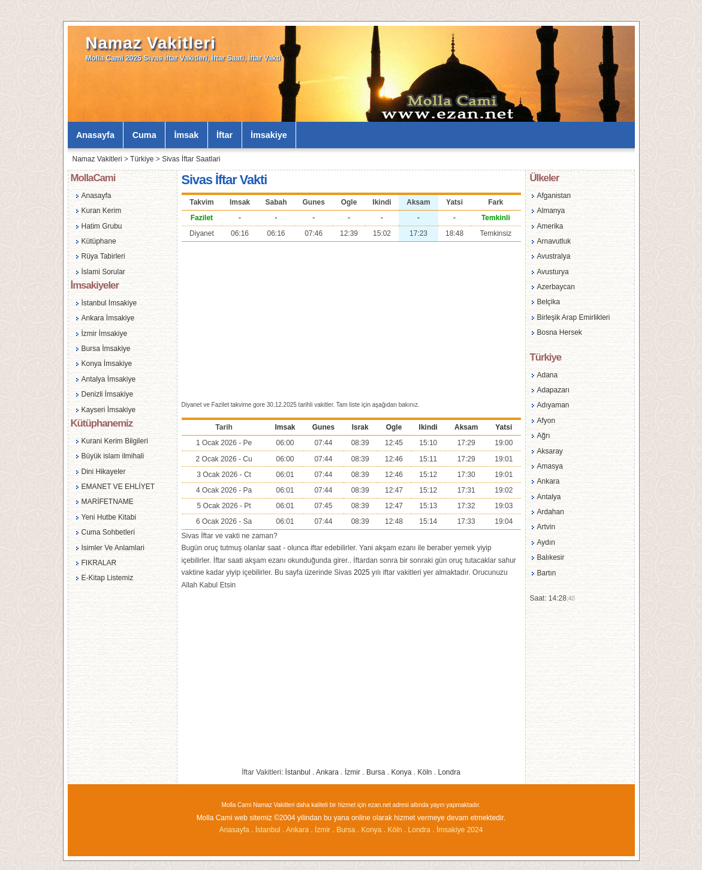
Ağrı (543, 435)
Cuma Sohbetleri (108, 532)
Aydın (546, 542)
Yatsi (503, 427)
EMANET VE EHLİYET (118, 486)
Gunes (323, 427)
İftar (224, 135)
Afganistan (554, 195)
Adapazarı (553, 390)
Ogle (394, 427)
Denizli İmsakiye (108, 394)
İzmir (352, 772)
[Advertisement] (351, 320)
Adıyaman (553, 405)
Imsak (285, 427)
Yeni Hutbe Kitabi (109, 517)
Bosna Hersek (559, 332)
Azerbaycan (556, 287)
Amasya (550, 466)
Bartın (546, 573)
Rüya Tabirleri (103, 256)
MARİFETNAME (108, 501)
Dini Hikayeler (104, 471)
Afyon (546, 420)
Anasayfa (95, 135)
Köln (424, 772)
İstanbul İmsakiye (109, 303)
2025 (362, 572)
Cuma (144, 135)
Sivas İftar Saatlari (191, 159)
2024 (475, 830)
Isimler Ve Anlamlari (113, 548)
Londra (449, 772)
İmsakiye (269, 135)
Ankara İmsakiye (108, 318)
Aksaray (550, 451)
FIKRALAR (99, 563)
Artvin (546, 527)
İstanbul (298, 772)
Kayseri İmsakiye (109, 410)
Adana (547, 375)
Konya (401, 772)
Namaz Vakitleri (151, 43)
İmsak (186, 135)
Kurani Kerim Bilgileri (115, 441)
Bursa (375, 772)
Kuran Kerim (102, 210)
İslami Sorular (103, 272)
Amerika (550, 226)
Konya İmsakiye (107, 363)
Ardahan (550, 512)
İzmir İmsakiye (105, 333)
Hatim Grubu (102, 226)
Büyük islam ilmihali (113, 456)
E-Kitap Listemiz (108, 578)
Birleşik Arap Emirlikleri (573, 317)
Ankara (327, 772)
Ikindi (428, 427)
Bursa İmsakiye (106, 348)
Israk (360, 427)
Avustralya (554, 256)
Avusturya (553, 272)
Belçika (549, 302)
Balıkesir (551, 557)
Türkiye (141, 159)
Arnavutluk (554, 241)
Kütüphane (99, 241)
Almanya (551, 210)
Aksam (466, 427)
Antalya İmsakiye (109, 379)
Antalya (549, 497)
